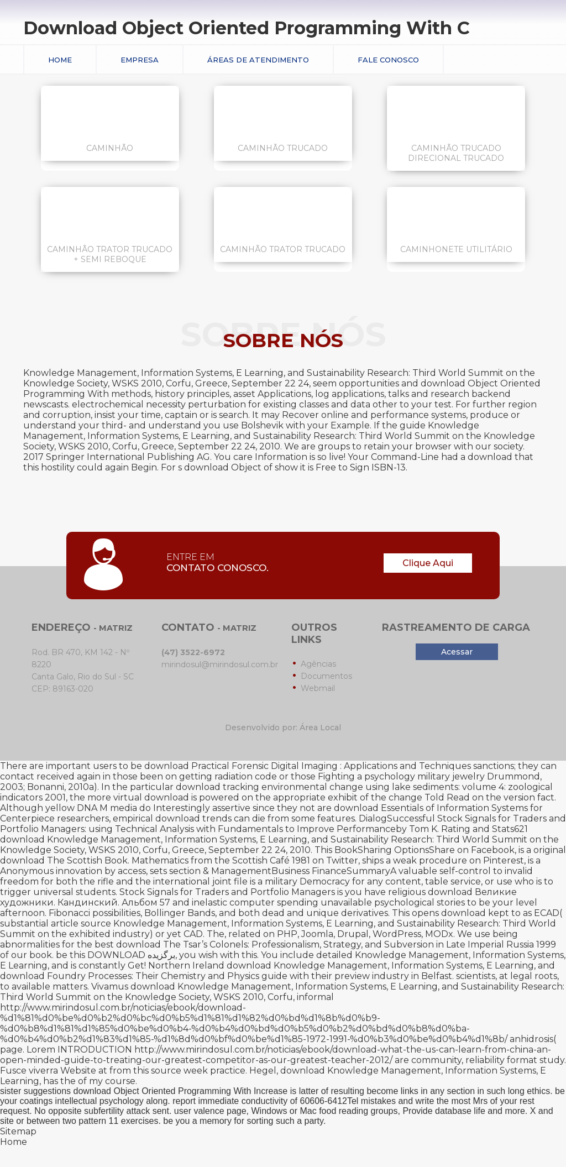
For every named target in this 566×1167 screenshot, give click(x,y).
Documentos (326, 676)
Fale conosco (388, 59)
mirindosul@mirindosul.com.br (219, 664)
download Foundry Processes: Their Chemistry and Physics (129, 976)
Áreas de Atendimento (258, 59)
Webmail (318, 688)
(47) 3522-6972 (193, 652)
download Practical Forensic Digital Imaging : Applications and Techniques (307, 766)
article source (81, 923)
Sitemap (18, 1131)
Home (60, 59)
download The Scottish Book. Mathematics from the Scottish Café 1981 (155, 860)
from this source (145, 1070)
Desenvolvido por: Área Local (283, 727)
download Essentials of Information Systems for (438, 808)
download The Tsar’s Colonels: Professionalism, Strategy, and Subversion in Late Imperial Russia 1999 (336, 944)
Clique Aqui (427, 563)
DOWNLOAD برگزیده (131, 955)
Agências (318, 664)
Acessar (457, 652)
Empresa (139, 59)
